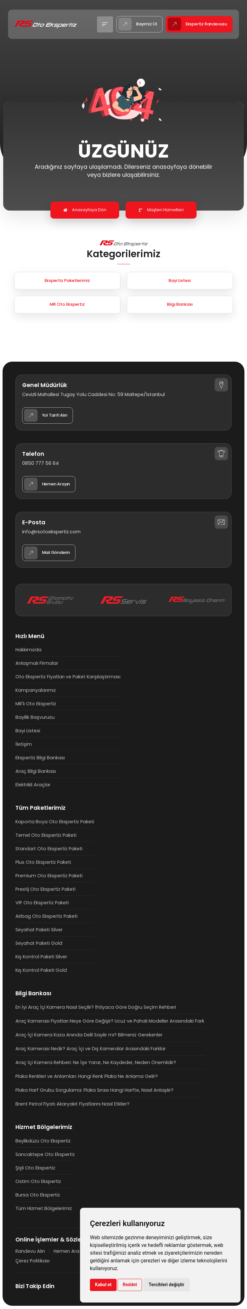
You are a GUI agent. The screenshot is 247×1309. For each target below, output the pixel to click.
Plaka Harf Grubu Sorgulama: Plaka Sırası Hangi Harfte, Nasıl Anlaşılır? (94, 1090)
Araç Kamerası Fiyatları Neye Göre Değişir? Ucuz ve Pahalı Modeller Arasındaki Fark (109, 1021)
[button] (105, 24)
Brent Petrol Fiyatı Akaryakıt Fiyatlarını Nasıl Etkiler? (72, 1104)
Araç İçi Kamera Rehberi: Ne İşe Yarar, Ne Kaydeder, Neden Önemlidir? (95, 1062)
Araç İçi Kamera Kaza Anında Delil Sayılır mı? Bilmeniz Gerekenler (89, 1035)
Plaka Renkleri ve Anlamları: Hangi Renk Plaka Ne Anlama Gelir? (86, 1076)
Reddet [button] (130, 1284)
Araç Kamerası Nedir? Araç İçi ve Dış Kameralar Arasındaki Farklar (90, 1048)
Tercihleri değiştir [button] (166, 1284)
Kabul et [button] (103, 1284)
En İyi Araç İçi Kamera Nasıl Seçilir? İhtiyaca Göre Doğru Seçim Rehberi (95, 1007)
